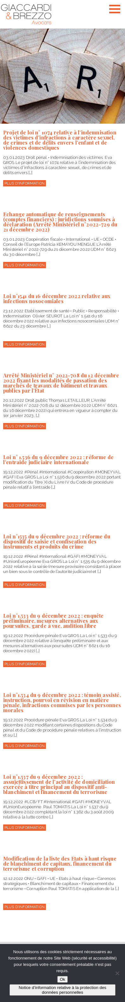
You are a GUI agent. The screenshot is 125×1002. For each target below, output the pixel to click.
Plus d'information (24, 183)
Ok (62, 979)
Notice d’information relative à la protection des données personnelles (62, 990)
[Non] (117, 973)
